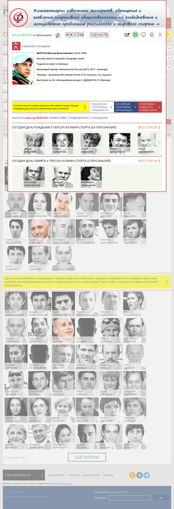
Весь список (147, 129)
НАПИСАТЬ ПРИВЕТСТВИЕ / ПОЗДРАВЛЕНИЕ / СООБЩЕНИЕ (60, 119)
